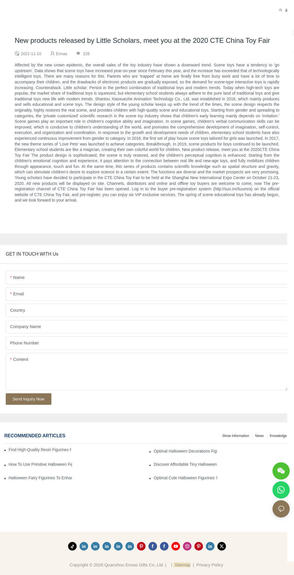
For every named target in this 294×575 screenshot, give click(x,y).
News (259, 436)
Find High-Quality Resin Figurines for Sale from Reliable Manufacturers (40, 449)
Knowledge (278, 436)
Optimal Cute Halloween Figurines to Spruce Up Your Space (185, 478)
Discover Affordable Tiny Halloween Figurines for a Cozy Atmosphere (185, 464)
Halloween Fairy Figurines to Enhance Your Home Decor (40, 478)
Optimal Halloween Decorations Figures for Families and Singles (185, 451)
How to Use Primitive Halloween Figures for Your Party (40, 464)
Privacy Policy (209, 564)
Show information (235, 436)
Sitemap (181, 564)
